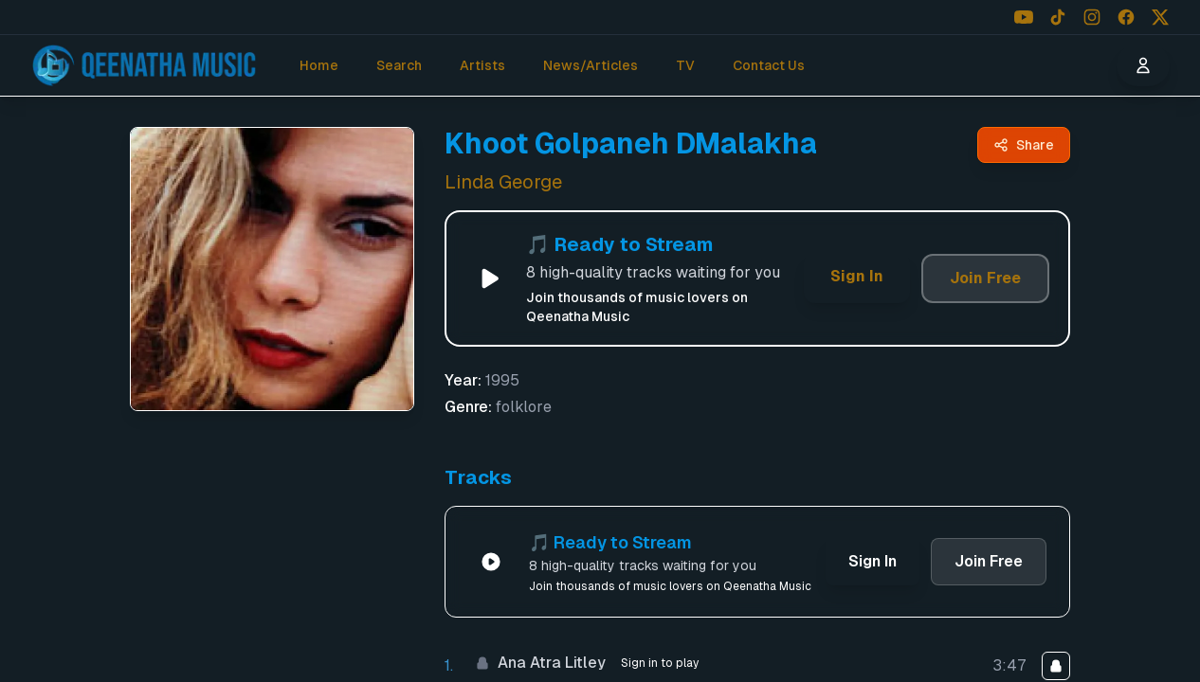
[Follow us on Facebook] (1126, 17)
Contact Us (769, 65)
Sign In (856, 276)
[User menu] (1143, 65)
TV (685, 65)
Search (399, 65)
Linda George (503, 181)
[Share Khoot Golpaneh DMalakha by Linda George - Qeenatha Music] (1023, 145)
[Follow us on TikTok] (1057, 17)
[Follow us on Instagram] (1091, 17)
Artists (482, 65)
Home (319, 65)
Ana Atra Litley (540, 663)
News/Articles (590, 65)
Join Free (985, 278)
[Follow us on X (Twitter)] (1160, 17)
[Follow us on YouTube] (1023, 17)
